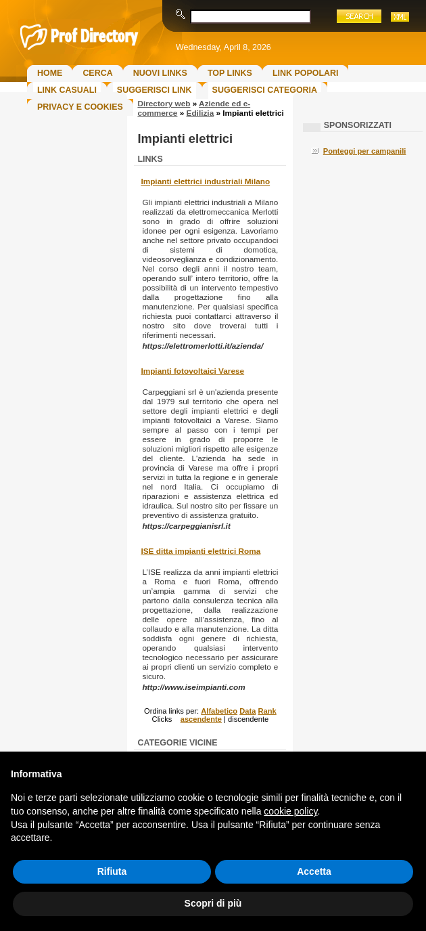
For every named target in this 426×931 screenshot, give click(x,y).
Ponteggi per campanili (364, 151)
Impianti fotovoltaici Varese (192, 371)
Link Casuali (67, 90)
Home (49, 73)
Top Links (230, 73)
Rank (267, 711)
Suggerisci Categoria (264, 90)
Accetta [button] (314, 871)
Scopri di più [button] (213, 903)
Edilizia (200, 113)
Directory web (163, 103)
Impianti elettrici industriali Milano (205, 181)
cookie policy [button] (290, 811)
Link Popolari (306, 73)
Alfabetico (219, 711)
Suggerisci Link (154, 90)
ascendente (201, 719)
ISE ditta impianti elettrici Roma (200, 551)
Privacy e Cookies (80, 107)
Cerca (97, 73)
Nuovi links (160, 73)
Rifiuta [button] (112, 871)
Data (247, 711)
